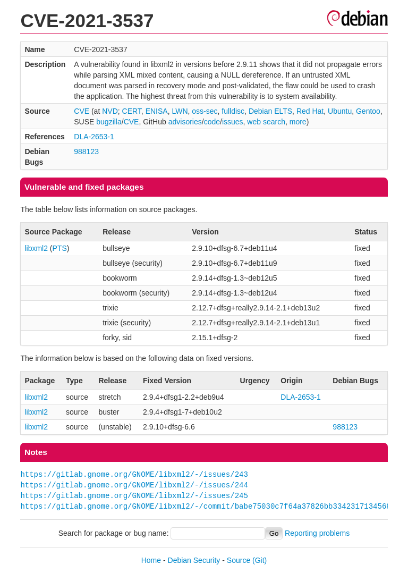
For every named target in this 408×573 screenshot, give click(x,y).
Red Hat (310, 111)
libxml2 (36, 248)
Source (238, 560)
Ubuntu (340, 111)
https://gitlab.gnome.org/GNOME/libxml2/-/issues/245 (134, 496)
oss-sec (204, 111)
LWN (180, 111)
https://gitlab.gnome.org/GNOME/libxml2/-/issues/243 (134, 474)
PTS (60, 248)
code (212, 121)
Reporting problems (317, 533)
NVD (110, 111)
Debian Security (194, 560)
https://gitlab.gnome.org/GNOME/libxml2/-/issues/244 (134, 485)
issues (232, 121)
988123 (86, 151)
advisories (185, 121)
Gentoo (368, 111)
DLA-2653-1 (94, 136)
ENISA (157, 111)
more (298, 121)
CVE (81, 111)
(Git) (259, 560)
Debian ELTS (270, 111)
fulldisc (233, 111)
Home (151, 560)
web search (266, 121)
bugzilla (108, 121)
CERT (131, 111)
